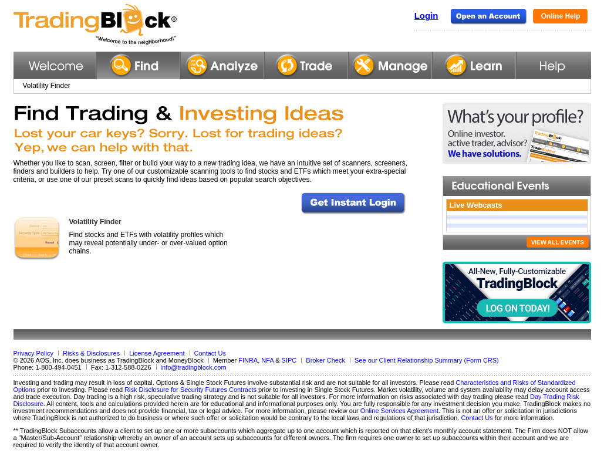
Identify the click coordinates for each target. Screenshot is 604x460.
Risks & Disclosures (91, 353)
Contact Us (210, 353)
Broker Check (325, 360)
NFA (267, 360)
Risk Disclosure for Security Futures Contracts (190, 389)
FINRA (248, 360)
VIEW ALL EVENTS (558, 242)
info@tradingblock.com (194, 367)
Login (426, 16)
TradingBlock (124, 24)
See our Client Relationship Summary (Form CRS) (427, 360)
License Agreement (156, 353)
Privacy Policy (33, 353)
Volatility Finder (95, 222)
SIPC (289, 360)
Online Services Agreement (399, 410)
